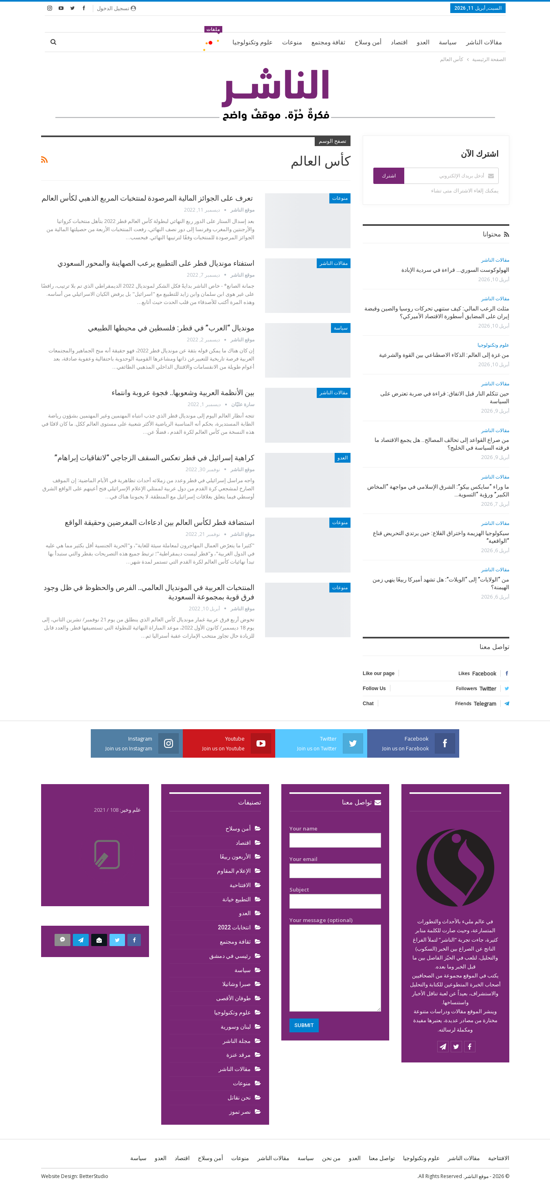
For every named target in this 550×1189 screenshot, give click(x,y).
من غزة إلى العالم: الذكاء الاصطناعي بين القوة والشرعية (444, 355)
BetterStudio (93, 1176)
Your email (335, 865)
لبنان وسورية (236, 1026)
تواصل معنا (361, 802)
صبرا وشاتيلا (236, 984)
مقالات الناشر (484, 42)
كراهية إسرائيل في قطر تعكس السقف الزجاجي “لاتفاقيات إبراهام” (154, 457)
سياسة (448, 42)
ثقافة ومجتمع (328, 42)
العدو (423, 42)
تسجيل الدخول (116, 8)
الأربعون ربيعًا (235, 856)
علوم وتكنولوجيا (252, 42)
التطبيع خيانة (236, 899)
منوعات (292, 42)
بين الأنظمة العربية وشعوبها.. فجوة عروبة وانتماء (183, 392)
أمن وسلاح (368, 42)
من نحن (331, 1158)
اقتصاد (399, 42)
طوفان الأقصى (233, 998)
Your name (335, 834)
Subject (335, 895)
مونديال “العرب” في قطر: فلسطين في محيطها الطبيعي (171, 327)
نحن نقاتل (239, 1097)
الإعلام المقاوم (234, 871)
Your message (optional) (335, 964)
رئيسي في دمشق (230, 956)
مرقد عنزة (238, 1054)
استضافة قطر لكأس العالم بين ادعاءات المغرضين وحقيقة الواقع (159, 522)
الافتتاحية (240, 885)
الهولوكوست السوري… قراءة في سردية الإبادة (455, 270)
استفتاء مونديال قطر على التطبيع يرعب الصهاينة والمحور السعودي (155, 263)
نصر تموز (240, 1111)
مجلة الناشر (237, 1041)
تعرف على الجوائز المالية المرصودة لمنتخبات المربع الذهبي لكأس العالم (148, 198)
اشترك (389, 176)
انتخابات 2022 (234, 927)
